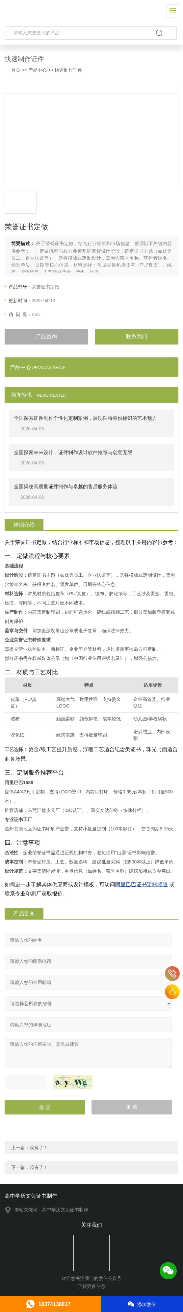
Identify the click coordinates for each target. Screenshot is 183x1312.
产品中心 (37, 70)
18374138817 (172, 973)
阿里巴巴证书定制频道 (141, 884)
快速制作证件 (68, 70)
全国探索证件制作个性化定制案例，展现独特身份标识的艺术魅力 (85, 418)
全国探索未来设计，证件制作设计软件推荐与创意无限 (73, 452)
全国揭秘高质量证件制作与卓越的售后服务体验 (66, 486)
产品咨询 (46, 336)
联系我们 (136, 336)
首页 (15, 70)
